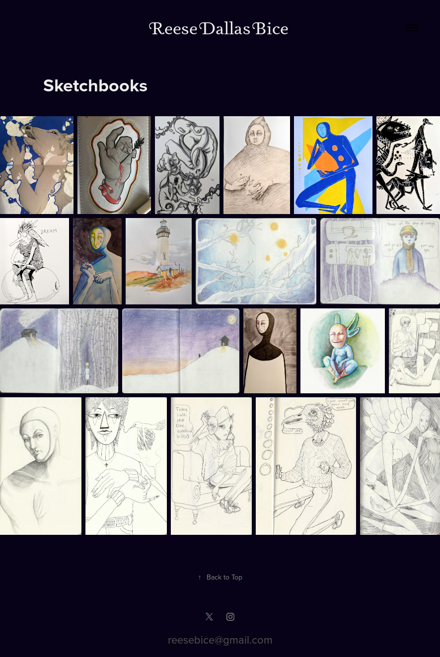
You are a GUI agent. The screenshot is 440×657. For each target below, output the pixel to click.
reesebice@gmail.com (220, 639)
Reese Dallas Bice (220, 28)
